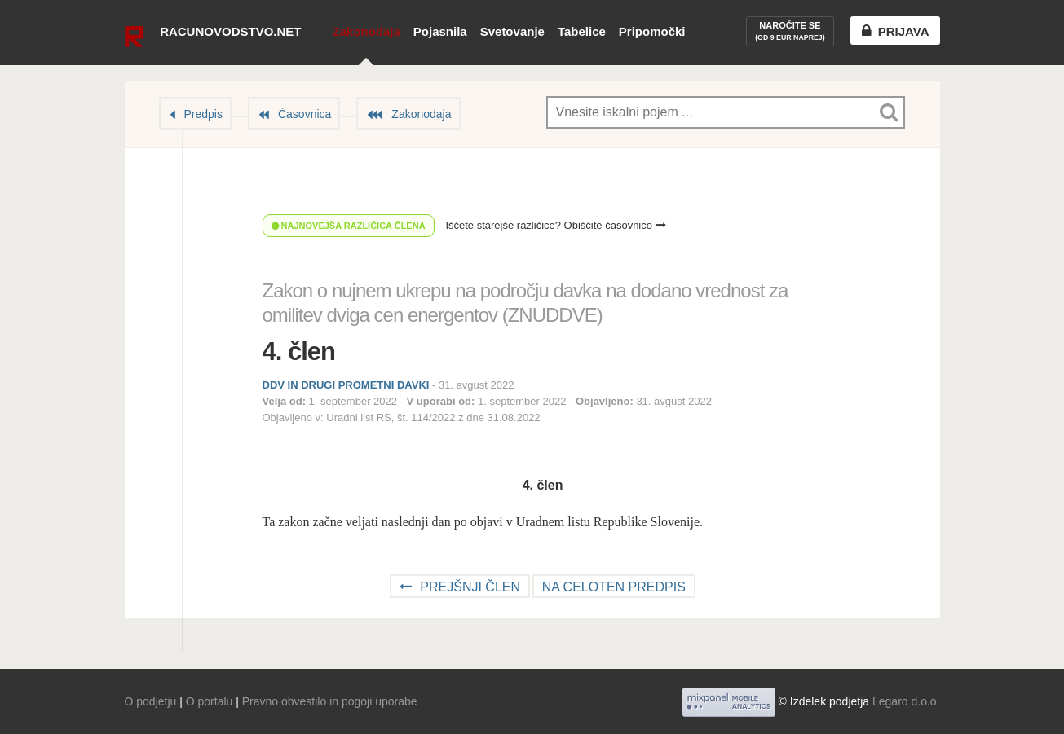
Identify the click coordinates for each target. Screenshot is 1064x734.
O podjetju (151, 701)
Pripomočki (652, 31)
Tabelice (582, 31)
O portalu (209, 701)
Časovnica (304, 114)
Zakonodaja (366, 31)
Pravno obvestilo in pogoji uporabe (329, 701)
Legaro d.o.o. (906, 701)
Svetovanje (512, 31)
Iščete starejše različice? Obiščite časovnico (555, 225)
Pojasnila (440, 31)
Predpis (203, 114)
